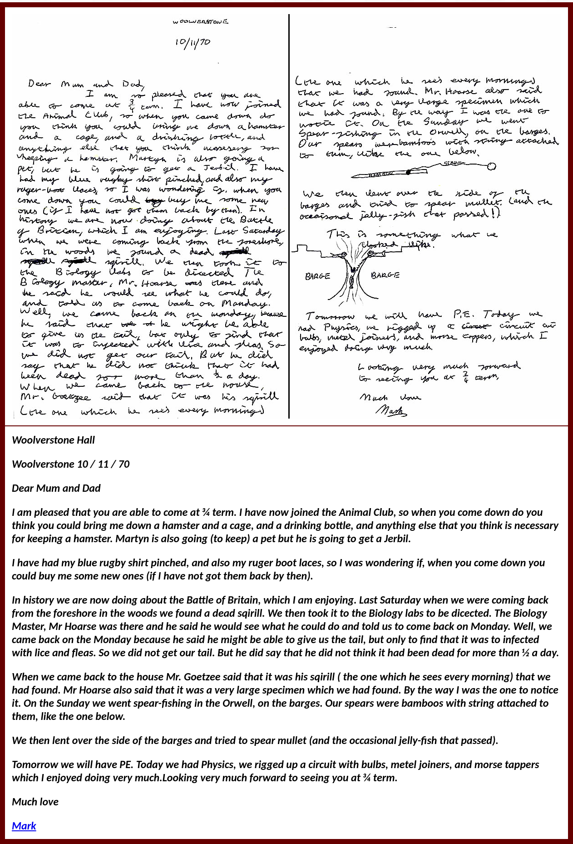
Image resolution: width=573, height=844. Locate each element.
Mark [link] (24, 825)
